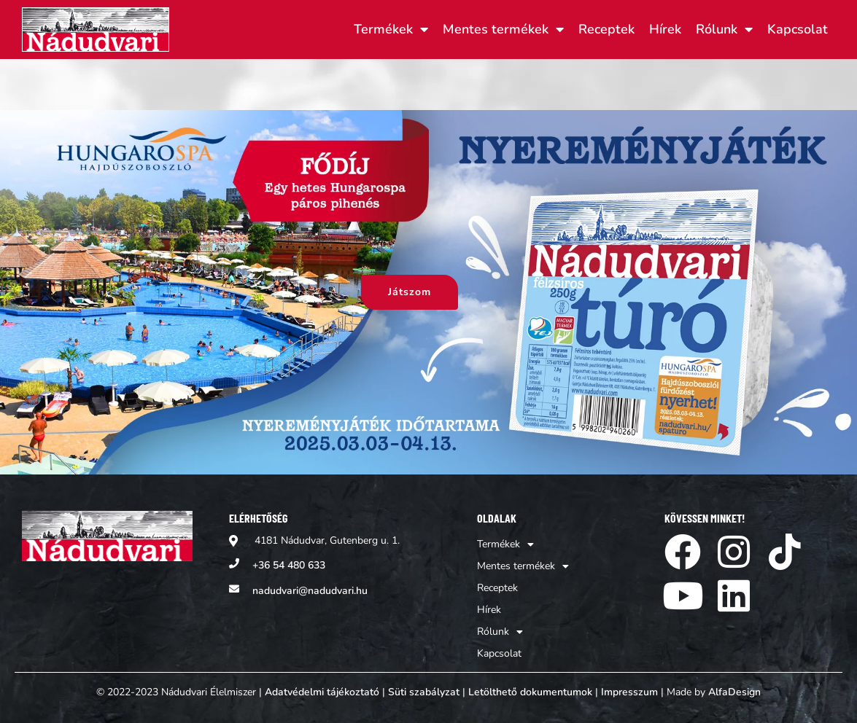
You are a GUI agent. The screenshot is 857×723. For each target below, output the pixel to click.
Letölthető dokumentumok (530, 692)
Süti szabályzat (423, 692)
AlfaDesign (734, 692)
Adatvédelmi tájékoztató (322, 692)
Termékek (391, 29)
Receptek (606, 29)
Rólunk (724, 29)
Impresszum (629, 692)
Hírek (665, 29)
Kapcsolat (797, 29)
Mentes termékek (503, 29)
